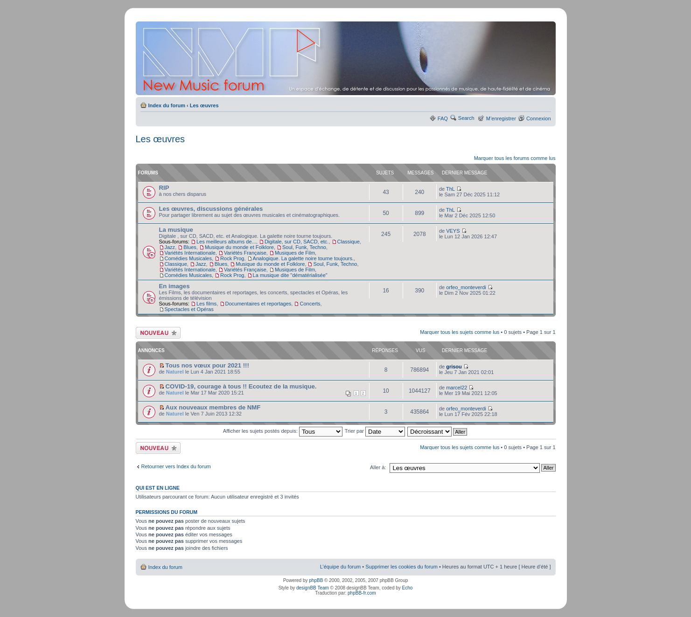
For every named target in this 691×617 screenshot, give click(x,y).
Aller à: (378, 467)
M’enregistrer (501, 118)
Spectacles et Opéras (189, 309)
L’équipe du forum (340, 566)
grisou (454, 366)
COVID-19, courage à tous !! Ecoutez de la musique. (241, 386)
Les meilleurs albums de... (226, 241)
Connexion (538, 118)
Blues (189, 247)
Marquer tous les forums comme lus (515, 158)
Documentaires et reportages (258, 303)
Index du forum (166, 105)
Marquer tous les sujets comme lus (459, 332)
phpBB (316, 580)
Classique (348, 241)
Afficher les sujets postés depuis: (282, 431)
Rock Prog (232, 258)
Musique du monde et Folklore (239, 247)
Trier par (375, 431)
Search (466, 118)
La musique (176, 229)
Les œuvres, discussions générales (211, 208)
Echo (407, 587)
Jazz (170, 247)
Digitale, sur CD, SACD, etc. (297, 241)
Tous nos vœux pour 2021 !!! (207, 365)
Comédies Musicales (188, 258)
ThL (450, 189)
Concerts (310, 303)
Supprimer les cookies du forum (401, 566)
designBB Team (312, 587)
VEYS (453, 231)
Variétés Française (245, 253)
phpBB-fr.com (362, 593)
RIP (164, 187)
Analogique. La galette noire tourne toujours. (303, 258)
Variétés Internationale (190, 253)
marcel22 (456, 387)
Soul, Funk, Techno (304, 247)
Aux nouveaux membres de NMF (213, 407)
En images (174, 286)
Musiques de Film (295, 253)
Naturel (175, 371)
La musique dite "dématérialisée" (290, 275)
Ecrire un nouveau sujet (158, 333)
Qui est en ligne (158, 488)
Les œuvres (204, 105)
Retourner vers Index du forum (176, 466)
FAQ (443, 118)
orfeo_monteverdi (466, 287)
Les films (206, 303)
